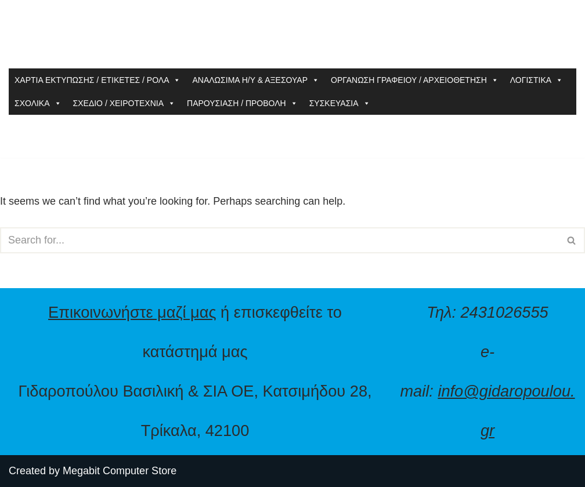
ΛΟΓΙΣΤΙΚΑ (536, 80)
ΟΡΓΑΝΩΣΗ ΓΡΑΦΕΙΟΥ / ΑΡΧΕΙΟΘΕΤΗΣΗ (415, 80)
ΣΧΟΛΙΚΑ (38, 103)
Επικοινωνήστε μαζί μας (132, 312)
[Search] (279, 240)
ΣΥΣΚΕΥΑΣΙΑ (339, 103)
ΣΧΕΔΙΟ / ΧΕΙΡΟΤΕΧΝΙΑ (124, 103)
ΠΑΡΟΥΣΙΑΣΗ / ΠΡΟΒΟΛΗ (242, 103)
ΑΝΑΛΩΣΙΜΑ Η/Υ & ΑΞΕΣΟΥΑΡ (255, 80)
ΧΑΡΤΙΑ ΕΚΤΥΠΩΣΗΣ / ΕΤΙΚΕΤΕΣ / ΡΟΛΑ (97, 80)
